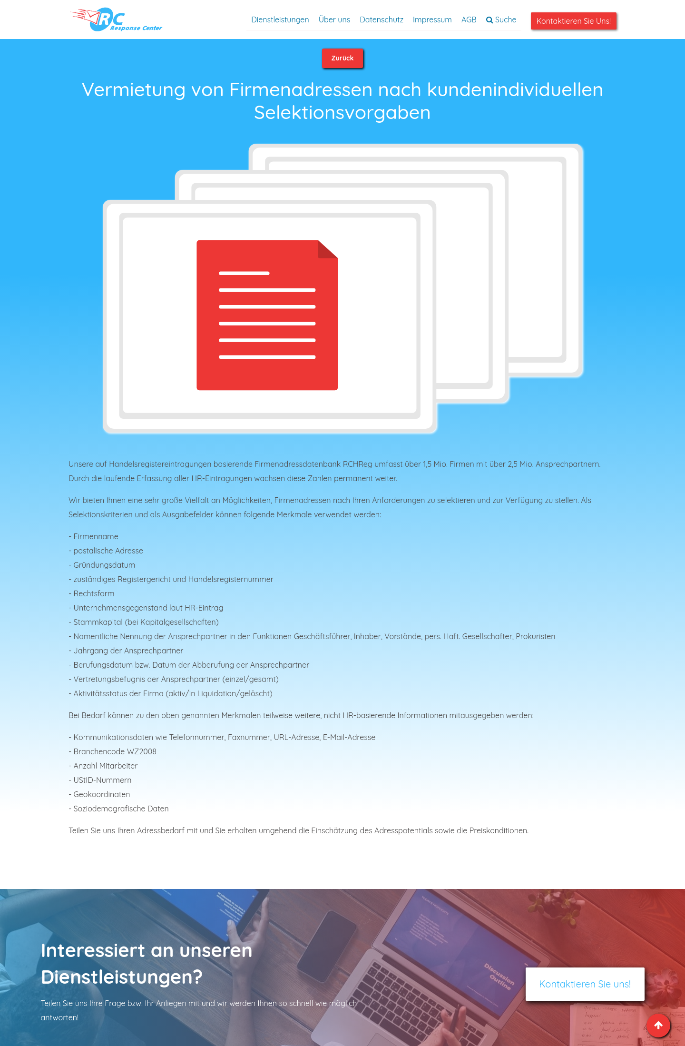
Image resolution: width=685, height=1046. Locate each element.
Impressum (432, 19)
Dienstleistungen (280, 19)
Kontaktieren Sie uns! (574, 21)
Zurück (343, 58)
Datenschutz (381, 19)
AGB (469, 19)
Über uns (335, 19)
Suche (501, 19)
